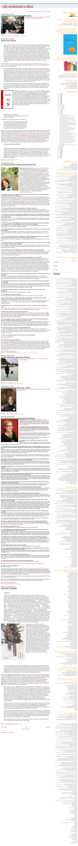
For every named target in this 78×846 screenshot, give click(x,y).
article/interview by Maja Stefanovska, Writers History (69, 353)
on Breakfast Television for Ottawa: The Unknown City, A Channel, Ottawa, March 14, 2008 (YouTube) (67, 718)
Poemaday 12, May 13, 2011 (72, 785)
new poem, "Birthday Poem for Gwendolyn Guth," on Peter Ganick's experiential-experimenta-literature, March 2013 (66, 742)
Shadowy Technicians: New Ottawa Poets (70, 675)
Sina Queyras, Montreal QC (73, 617)
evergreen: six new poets (73, 660)
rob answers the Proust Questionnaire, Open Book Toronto (68, 526)
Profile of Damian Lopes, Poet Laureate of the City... (67, 144)
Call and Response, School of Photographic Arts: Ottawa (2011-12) (66, 169)
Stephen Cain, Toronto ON (73, 581)
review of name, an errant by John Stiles (71, 433)
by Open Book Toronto (73, 530)
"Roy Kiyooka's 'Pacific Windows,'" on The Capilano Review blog (67, 322)
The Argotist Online (74, 826)
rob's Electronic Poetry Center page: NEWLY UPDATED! (68, 82)
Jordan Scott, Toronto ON (73, 623)
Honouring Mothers (74, 835)
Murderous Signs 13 (74, 817)
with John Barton (74, 558)
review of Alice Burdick (73, 482)
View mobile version (26, 728)
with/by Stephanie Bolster (73, 565)
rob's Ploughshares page (73, 87)
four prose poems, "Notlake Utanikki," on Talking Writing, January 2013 (66, 746)
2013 (60, 148)
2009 (60, 152)
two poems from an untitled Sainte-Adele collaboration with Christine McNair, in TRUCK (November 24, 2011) (66, 775)
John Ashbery (18, 308)
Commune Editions (7, 160)
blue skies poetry (74, 804)
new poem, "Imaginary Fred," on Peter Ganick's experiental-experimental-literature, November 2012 (68, 751)
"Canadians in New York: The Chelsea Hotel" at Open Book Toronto (66, 384)
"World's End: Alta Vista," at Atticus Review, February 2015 (68, 197)
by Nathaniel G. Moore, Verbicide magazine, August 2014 (68, 495)
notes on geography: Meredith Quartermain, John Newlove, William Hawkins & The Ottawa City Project (66, 455)
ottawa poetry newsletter (73, 165)
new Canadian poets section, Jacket (71, 662)
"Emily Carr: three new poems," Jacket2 (65, 142)
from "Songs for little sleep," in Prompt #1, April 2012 (69, 764)
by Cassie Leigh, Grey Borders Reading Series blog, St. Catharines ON (66, 516)
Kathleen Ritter (10, 724)
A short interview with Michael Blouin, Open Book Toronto (68, 344)
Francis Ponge (31, 308)
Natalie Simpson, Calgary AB (72, 625)
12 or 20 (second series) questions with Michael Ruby (67, 139)
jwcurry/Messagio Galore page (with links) (70, 693)
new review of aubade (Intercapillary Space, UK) (69, 419)
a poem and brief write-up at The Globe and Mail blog (69, 793)
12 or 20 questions (7, 352)
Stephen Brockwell (24, 36)
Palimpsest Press (13, 584)
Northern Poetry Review (73, 696)
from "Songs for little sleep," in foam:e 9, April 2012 (69, 763)
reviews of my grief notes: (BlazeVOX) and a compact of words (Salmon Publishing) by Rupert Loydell (67, 318)
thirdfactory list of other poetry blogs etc (71, 646)
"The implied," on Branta (73, 386)
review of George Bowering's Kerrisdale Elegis (70, 403)
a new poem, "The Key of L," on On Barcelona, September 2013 (67, 723)
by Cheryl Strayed (33, 561)
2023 (60, 96)
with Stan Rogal (74, 562)
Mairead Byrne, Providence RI (72, 580)
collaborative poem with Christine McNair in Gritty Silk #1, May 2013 (66, 731)
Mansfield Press (17, 36)
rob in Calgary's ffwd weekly (73, 417)
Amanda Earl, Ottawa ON (73, 590)
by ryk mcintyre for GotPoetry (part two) (71, 539)
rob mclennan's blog (17, 6)
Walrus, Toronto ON (74, 810)
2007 (60, 154)
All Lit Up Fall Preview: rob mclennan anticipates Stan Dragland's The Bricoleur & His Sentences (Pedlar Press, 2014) (66, 208)
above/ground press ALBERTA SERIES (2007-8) (69, 168)
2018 (60, 101)
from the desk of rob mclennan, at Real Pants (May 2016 (68, 179)
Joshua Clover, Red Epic (8, 40)
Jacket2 (13, 36)
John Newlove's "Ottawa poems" (72, 448)
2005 (60, 156)
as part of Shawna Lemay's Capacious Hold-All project (68, 409)
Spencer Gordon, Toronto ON (72, 596)
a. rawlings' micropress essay (72, 473)
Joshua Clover (12, 160)
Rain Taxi (75, 703)
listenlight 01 (75, 820)
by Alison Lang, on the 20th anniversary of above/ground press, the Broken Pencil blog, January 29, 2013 (66, 505)
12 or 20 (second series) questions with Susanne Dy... (67, 136)
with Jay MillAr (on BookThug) (72, 557)
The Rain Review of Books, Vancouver (71, 702)
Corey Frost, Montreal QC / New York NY (70, 593)
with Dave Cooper (74, 554)
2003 (60, 158)
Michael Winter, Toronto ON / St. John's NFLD (70, 638)
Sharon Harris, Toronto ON (73, 598)
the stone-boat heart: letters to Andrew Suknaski (69, 449)
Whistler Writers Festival (7, 496)
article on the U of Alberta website (72, 426)
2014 (60, 147)
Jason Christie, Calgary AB (73, 583)
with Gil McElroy (74, 564)
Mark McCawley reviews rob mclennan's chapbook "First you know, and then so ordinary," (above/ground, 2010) (66, 343)
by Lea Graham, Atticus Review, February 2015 (70, 491)
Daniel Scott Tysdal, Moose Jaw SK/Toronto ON (69, 632)
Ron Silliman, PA (74, 624)
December (61, 105)
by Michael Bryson (74, 566)
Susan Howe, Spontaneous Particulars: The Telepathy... (68, 135)
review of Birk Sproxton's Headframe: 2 (71, 442)
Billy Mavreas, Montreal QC (73, 607)
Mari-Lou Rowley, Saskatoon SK (72, 621)
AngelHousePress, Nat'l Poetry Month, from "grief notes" (68, 789)
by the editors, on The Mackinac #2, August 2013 (69, 500)
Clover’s (30, 91)
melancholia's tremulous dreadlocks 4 (71, 819)
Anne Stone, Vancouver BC (73, 629)
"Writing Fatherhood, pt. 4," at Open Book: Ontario (69, 247)
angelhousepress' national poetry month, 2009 (70, 792)
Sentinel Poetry (74, 834)
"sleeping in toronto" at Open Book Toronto (70, 399)
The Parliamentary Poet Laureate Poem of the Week (69, 822)
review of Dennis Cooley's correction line (71, 408)
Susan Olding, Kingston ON (73, 613)
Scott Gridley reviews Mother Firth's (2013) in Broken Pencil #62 (67, 246)
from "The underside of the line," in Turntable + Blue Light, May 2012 (66, 762)
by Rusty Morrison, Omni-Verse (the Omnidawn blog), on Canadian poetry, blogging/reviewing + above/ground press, (66, 515)
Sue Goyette (18, 496)
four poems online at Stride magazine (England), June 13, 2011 (67, 784)
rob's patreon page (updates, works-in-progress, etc (69, 23)
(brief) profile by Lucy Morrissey (72, 291)
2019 (60, 100)
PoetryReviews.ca (74, 701)
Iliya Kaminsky (30, 523)
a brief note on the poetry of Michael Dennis (70, 444)
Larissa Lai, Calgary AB (73, 602)
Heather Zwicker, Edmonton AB (72, 639)
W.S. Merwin (43, 308)
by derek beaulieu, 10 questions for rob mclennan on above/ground (66, 520)
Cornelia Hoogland (23, 523)
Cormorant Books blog (73, 584)
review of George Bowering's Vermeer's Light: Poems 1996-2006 (67, 425)
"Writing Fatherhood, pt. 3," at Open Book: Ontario (69, 249)
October (61, 107)
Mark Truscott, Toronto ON (73, 630)
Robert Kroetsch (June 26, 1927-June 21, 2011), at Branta (68, 345)
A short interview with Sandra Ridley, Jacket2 (66, 140)
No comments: (15, 35)
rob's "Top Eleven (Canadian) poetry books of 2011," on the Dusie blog (66, 321)
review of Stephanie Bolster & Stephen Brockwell (69, 474)
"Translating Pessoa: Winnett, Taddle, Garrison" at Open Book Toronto (66, 369)
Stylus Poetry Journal (74, 811)
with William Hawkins (74, 556)
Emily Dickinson (19, 309)
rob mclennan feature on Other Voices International (69, 802)
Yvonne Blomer (18, 584)
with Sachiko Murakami (73, 534)
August (61, 109)
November (61, 106)
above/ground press (74, 163)
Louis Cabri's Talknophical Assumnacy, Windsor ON (69, 706)
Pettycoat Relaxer (74, 838)
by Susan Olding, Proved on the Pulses (71, 529)
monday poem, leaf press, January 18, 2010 (70, 790)
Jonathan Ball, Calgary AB (73, 572)
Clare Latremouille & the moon (72, 459)
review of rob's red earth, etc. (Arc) (71, 466)
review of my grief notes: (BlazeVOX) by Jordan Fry (69, 319)
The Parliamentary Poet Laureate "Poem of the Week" (68, 697)
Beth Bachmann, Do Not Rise (64, 131)
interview (10, 36)
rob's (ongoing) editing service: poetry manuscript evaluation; (67, 77)
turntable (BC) (75, 791)
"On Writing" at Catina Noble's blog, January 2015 (69, 199)
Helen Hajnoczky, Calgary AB (72, 597)
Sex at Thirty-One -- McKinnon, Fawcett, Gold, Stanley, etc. (68, 468)
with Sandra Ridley (74, 535)
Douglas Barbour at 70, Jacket (72, 390)
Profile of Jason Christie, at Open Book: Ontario (69, 219)
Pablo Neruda (7, 309)
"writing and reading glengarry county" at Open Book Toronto (67, 362)
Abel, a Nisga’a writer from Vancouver (32, 674)
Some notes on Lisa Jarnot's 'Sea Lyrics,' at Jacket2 (69, 290)
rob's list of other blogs (73, 648)
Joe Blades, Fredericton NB (73, 578)
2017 (60, 102)
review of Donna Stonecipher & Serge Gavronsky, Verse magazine (67, 414)
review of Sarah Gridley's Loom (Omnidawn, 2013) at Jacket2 (67, 245)
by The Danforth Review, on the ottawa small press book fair (68, 532)
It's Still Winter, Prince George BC (72, 692)
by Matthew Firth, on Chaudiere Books (71, 548)
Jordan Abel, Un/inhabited (9, 588)
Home (26, 726)
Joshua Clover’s (37, 65)
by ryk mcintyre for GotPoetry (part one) (71, 540)
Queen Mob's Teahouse (10, 383)
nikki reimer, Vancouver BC (73, 618)
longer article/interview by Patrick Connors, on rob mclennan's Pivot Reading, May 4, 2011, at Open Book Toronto (66, 350)
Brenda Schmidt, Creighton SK (72, 622)
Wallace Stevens (11, 308)
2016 (60, 103)
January (61, 146)
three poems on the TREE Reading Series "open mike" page (67, 798)
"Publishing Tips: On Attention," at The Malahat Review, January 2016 (66, 180)
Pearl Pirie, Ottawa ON (73, 614)
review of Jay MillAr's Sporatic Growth (71, 440)
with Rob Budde (74, 542)
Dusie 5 (76, 814)
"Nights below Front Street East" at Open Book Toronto (68, 377)
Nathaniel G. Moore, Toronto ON (72, 610)
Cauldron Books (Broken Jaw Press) (71, 670)
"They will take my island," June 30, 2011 (70, 783)
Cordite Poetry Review (73, 833)
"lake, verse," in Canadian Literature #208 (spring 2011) (68, 776)
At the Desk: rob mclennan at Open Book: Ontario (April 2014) (67, 234)
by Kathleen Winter (7, 561)
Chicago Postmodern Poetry (72, 686)
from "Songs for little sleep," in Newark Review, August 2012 (68, 758)
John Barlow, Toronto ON (73, 573)
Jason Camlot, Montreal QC (73, 582)
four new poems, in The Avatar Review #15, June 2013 (68, 729)
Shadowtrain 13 (74, 812)
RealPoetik (75, 824)
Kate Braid (3, 507)
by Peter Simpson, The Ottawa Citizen (71, 528)
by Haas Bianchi (74, 545)
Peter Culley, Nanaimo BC (73, 585)
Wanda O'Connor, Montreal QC (72, 612)
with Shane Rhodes (74, 547)
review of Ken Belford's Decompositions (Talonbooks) (69, 349)
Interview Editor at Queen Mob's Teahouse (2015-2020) (68, 83)
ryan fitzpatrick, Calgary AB (73, 592)
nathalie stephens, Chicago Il (72, 628)
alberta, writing (75, 645)
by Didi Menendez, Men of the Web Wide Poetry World (68, 543)
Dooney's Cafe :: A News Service (72, 689)
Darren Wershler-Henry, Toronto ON (71, 635)
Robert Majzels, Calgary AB (73, 606)
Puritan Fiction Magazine (73, 809)
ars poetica (75, 799)
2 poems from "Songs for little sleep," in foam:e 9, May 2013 (68, 733)
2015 (60, 104)
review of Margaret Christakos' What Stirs (70, 402)
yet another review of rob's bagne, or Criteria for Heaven (68, 478)
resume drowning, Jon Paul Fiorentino (71, 674)
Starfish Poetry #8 (74, 803)
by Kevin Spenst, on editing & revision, (71, 521)
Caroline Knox (4, 308)
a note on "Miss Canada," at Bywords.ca (71, 299)
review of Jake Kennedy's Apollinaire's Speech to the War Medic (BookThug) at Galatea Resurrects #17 (67, 326)
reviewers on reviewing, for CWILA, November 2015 (69, 185)
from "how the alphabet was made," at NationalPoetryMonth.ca (67, 765)
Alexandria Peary (13, 352)
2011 (60, 150)
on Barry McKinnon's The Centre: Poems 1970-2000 (69, 461)
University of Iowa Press (35, 352)
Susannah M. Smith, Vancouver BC (71, 626)
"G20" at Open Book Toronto (72, 372)
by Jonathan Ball (74, 531)
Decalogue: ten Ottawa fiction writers (71, 658)
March (61, 114)
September (61, 108)
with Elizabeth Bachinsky (73, 533)
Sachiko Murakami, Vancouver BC (72, 611)
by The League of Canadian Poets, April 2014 (70, 499)
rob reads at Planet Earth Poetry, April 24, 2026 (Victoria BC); (67, 75)
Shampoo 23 (75, 829)
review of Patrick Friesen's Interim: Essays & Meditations (68, 416)
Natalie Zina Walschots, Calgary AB (71, 634)
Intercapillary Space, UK (73, 691)
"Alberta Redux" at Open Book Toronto (71, 382)
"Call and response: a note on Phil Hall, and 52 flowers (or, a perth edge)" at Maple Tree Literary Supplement (67, 346)
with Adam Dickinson (74, 552)
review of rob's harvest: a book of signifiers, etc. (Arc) (69, 475)
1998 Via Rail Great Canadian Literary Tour (70, 88)
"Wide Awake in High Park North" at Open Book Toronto (68, 376)
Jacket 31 (75, 816)
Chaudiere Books (74, 164)
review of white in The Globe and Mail (71, 423)
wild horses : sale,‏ (62, 143)
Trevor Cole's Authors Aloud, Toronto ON (71, 685)
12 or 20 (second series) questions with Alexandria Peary (18, 164)
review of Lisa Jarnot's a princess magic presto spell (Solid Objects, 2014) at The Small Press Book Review (66, 223)
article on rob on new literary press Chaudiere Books (69, 441)
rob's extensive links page (73, 85)
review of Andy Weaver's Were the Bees (71, 453)
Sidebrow (75, 815)
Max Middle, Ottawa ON (73, 609)
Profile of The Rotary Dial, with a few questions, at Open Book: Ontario (66, 211)
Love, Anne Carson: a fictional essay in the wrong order (68, 371)
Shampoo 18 (75, 841)
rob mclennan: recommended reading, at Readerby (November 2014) (66, 202)
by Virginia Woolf (20, 561)
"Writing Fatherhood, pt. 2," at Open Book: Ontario (69, 250)
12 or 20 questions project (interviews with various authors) (68, 541)
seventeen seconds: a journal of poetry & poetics (69, 166)
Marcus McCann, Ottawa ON (72, 608)
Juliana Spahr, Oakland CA (73, 627)
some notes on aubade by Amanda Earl (71, 445)
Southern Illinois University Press (18, 347)
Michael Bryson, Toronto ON (72, 579)
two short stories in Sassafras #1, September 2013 (69, 724)
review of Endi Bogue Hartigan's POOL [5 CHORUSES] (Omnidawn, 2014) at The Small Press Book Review (66, 237)
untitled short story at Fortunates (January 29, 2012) (69, 768)
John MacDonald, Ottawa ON (72, 605)
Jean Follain (37, 308)
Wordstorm (14, 507)
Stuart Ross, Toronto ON (73, 620)
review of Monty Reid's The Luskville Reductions (69, 392)
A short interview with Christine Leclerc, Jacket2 (15, 387)
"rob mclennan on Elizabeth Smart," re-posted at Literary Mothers (67, 216)
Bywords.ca (75, 808)
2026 (60, 93)
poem (4, 383)
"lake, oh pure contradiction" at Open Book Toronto (69, 398)
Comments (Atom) (10, 732)
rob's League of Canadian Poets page (71, 86)
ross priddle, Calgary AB (73, 616)
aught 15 (75, 821)
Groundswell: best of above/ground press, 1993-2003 (69, 673)
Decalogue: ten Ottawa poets (72, 659)
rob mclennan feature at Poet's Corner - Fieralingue (69, 797)
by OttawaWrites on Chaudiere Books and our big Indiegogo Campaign (66, 492)
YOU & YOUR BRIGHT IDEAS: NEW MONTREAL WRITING (67, 663)
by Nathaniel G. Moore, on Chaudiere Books (70, 549)
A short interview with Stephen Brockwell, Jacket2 (16, 15)
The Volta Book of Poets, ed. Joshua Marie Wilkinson (67, 133)
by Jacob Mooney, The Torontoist (72, 527)
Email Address (56, 262)
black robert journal (74, 794)
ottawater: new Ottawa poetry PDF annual (70, 167)
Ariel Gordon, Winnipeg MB (73, 595)
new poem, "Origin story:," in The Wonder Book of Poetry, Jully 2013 (66, 727)
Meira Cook (16, 523)
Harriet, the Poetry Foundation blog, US (71, 615)
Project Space (15, 724)
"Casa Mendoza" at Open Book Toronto (71, 370)
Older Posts (48, 726)
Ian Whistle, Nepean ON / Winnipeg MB (71, 637)
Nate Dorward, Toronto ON (73, 589)
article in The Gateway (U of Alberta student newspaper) (68, 427)
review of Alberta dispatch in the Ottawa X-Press (69, 401)
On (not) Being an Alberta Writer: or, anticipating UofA (69, 437)
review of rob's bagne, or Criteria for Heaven (70, 476)
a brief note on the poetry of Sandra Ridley (70, 435)
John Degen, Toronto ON (73, 588)
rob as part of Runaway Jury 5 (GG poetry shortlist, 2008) (68, 406)
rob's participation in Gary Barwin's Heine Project (69, 378)
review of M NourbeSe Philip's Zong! (71, 361)
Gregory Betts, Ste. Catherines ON (71, 576)
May (60, 112)
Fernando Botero (21, 302)
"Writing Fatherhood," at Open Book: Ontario (70, 251)
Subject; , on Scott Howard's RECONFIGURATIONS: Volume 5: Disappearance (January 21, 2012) (67, 769)
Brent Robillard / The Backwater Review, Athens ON (69, 619)
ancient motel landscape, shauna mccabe (70, 671)
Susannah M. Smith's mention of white (71, 418)
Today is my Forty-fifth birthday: (64, 130)
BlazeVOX (75, 806)
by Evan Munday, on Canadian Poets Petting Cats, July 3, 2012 (67, 509)
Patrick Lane (3, 557)
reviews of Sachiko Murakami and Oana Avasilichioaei (68, 405)
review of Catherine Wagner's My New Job (70, 395)
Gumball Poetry (74, 839)
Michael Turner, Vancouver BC (72, 631)
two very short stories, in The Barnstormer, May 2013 (69, 730)
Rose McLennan (21, 383)
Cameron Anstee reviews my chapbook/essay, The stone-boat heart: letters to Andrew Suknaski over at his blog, (66, 303)
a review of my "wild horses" (72, 182)
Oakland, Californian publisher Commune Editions (20, 63)
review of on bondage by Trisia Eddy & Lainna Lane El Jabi (68, 397)
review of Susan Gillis (73, 483)
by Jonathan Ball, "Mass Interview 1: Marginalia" (69, 525)
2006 (60, 155)
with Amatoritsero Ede (73, 553)
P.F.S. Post (75, 828)
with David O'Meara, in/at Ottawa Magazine (70, 510)
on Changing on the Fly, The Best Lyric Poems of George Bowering (66, 460)
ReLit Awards (75, 704)
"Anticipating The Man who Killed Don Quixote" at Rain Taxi (68, 360)
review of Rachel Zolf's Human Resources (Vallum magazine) (67, 429)
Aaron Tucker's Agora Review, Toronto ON (70, 682)
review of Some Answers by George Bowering (70, 415)
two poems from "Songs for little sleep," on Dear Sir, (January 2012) (66, 772)
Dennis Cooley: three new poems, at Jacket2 (66, 137)
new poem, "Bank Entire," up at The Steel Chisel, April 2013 (68, 736)
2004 (60, 157)
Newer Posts (3, 726)
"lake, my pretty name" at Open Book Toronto (70, 393)
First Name (55, 266)
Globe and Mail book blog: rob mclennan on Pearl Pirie (68, 387)
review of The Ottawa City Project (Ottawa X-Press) (69, 434)
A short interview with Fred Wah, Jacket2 (65, 134)
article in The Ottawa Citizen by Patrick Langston (69, 436)
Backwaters (18, 352)
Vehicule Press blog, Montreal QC (72, 633)
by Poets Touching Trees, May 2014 (71, 498)
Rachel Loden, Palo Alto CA (73, 604)
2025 (60, 94)
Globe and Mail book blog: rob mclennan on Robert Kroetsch (67, 383)
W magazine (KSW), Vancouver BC (71, 707)
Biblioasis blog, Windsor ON (72, 577)
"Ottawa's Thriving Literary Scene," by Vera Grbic (69, 339)
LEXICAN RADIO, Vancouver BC (72, 694)
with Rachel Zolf (74, 550)
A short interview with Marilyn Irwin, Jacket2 (66, 129)
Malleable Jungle (74, 830)
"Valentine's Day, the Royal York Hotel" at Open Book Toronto (67, 379)
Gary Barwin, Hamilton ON (73, 574)
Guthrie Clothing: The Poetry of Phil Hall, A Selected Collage (68, 653)
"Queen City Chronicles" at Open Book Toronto (70, 385)
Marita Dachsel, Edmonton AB (72, 586)
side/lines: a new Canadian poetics (71, 661)
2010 (60, 151)
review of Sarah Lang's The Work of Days (70, 424)
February (61, 145)
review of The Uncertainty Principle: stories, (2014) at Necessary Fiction (66, 214)
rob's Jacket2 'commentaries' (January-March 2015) (69, 84)
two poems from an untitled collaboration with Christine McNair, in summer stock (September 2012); (67, 757)
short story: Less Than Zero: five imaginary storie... (67, 138)
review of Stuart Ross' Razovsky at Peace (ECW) (69, 480)
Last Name (55, 269)
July (60, 110)
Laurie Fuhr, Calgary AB (73, 594)
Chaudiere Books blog (73, 643)
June (60, 111)
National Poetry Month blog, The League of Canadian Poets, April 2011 (66, 786)
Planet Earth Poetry (36, 422)
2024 (60, 95)
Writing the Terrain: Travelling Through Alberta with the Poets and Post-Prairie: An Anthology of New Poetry (66, 457)
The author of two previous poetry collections (30, 133)
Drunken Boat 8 (74, 818)
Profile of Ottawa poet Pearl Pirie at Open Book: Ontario (68, 331)
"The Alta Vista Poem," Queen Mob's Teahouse (15, 357)
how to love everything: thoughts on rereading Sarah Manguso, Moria (66, 391)
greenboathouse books (73, 842)
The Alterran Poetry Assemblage (72, 836)
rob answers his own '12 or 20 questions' (71, 538)
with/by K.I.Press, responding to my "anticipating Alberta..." (68, 544)
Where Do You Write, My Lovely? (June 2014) (70, 224)
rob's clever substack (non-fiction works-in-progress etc (68, 24)
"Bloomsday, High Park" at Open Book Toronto (70, 375)
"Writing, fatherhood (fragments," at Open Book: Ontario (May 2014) (66, 233)
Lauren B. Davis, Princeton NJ (72, 587)
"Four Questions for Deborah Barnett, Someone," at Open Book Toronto (66, 338)
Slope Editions (22, 352)
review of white (74, 407)
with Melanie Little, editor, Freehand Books (70, 536)
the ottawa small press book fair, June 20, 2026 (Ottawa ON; (67, 76)
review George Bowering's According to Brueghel (69, 400)
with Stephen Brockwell (73, 546)
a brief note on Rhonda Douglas (72, 446)
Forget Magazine (74, 805)
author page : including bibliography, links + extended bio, (39, 11)
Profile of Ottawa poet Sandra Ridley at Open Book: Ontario (68, 332)
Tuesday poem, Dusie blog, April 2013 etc (70, 654)
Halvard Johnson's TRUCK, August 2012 (71, 655)
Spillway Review (74, 827)
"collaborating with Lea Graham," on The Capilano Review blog (67, 323)
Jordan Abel (5, 724)
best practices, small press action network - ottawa (69, 462)
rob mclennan (16, 383)
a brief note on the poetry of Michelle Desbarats (69, 439)
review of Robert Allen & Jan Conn (71, 481)
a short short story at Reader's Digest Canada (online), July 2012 (67, 759)
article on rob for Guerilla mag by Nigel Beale (70, 396)
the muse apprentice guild (73, 837)
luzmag (76, 823)
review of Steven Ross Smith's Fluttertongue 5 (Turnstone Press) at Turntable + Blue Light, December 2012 (66, 298)
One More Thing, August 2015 (72, 186)
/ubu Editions (75, 709)
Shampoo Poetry (74, 705)
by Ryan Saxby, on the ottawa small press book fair (69, 537)
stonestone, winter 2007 (73, 813)
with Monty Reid (74, 551)
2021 (60, 98)
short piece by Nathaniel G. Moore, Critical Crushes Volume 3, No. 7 (66, 428)
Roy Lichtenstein (12, 302)
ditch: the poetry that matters (72, 688)
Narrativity (75, 695)
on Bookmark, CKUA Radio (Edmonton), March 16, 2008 (68, 716)
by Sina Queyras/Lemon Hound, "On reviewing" (69, 524)
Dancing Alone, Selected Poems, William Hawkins (69, 672)
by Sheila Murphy (74, 555)
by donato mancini (74, 563)
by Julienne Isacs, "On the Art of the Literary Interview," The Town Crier (66, 490)
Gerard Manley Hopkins (8, 523)
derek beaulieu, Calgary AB (73, 575)
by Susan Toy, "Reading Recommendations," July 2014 (68, 496)
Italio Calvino (25, 308)
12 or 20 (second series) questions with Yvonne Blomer (18, 418)
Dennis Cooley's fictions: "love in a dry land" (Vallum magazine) (67, 420)
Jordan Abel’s (31, 624)
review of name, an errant (73, 450)
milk (76, 796)
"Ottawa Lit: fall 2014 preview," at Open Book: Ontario (69, 213)
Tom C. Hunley (27, 352)
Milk (76, 840)
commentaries (6, 36)
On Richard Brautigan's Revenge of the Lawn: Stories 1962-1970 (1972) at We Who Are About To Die (67, 330)
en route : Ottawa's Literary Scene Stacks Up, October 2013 (68, 278)
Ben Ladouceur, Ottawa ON (73, 601)
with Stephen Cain (74, 561)
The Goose (75, 690)
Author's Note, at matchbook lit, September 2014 (69, 212)
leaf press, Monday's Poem (73, 795)
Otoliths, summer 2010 (73, 787)
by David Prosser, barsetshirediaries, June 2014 (69, 497)
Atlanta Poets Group (74, 640)
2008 (60, 153)
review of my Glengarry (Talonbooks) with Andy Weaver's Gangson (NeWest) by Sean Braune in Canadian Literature (67, 315)
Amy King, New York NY (73, 600)
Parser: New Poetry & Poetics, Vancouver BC (70, 698)
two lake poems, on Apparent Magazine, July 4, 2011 (69, 781)
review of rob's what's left (73, 467)
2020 (60, 99)
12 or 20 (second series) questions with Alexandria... (67, 117)
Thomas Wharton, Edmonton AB (72, 636)
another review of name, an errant (72, 447)
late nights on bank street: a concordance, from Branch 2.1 (68, 788)
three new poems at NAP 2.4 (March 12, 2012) (70, 767)
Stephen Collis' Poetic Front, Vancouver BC (70, 700)
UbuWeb (75, 708)
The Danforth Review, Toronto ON (72, 687)
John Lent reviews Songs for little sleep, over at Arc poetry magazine (66, 282)
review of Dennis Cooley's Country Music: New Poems (68, 443)
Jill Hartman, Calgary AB (73, 599)
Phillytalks (75, 699)
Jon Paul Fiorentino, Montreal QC (72, 591)
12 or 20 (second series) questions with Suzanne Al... (67, 132)
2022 (60, 97)
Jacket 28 (75, 832)
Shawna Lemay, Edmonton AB (72, 603)
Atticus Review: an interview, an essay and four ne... (67, 141)
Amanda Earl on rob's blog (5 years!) (71, 413)
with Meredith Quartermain (73, 559)
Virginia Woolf (40, 568)
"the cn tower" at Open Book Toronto (71, 394)
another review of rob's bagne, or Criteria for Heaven (69, 477)
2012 (60, 149)
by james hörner (74, 560)
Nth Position (75, 825)
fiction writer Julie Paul (42, 515)
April (60, 113)
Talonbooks (20, 724)
